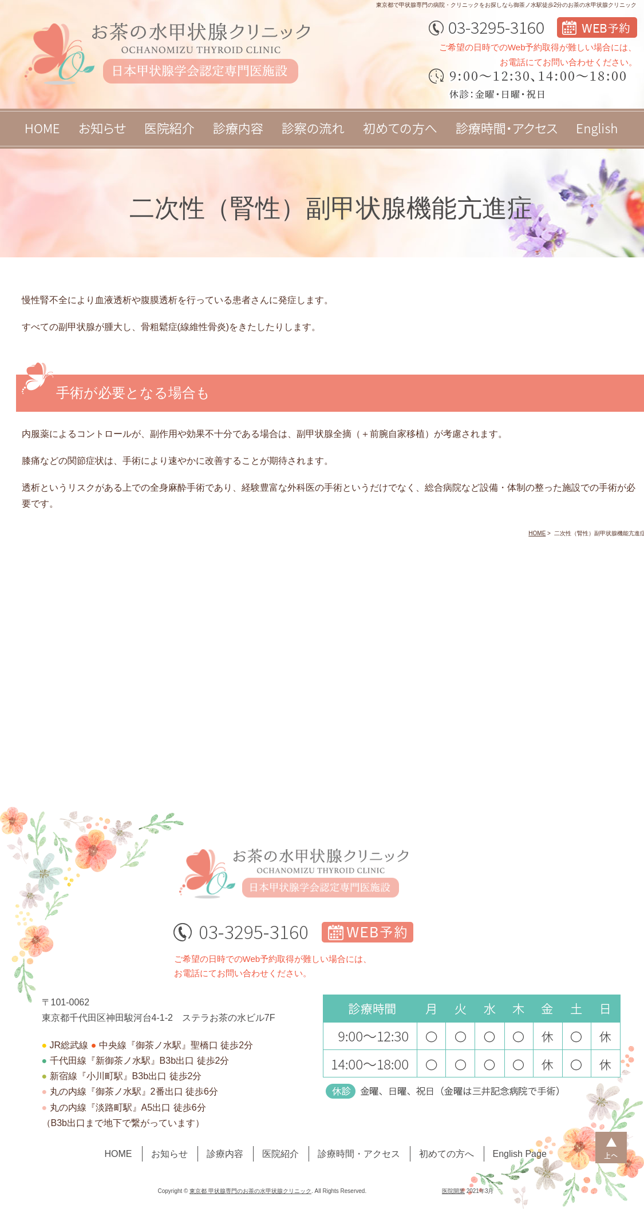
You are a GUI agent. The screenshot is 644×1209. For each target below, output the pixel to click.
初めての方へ (446, 1154)
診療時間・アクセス (359, 1154)
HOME (118, 1154)
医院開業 (453, 1191)
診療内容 (225, 1154)
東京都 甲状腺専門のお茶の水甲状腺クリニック (250, 1191)
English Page (520, 1154)
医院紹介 (280, 1154)
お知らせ (169, 1154)
